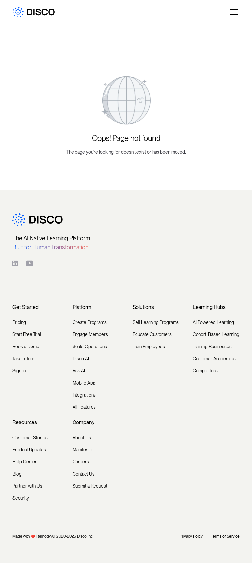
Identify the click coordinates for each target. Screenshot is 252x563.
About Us (82, 437)
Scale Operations (90, 346)
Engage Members (90, 334)
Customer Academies (214, 358)
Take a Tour (23, 358)
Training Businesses (212, 346)
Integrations (84, 395)
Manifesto (82, 449)
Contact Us (83, 474)
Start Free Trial (26, 334)
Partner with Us (27, 486)
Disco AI (81, 358)
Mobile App (84, 382)
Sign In (19, 370)
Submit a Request (90, 486)
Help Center (24, 461)
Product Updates (29, 449)
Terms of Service (225, 536)
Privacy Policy (191, 536)
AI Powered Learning (213, 322)
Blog (17, 474)
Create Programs (90, 322)
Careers (81, 461)
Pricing (19, 322)
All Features (84, 407)
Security (20, 498)
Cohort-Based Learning (216, 334)
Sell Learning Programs (156, 322)
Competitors (205, 370)
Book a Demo (25, 346)
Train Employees (149, 346)
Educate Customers (152, 334)
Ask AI (79, 370)
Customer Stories (30, 437)
